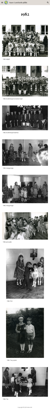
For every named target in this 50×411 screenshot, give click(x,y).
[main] (25, 14)
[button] (2, 2)
